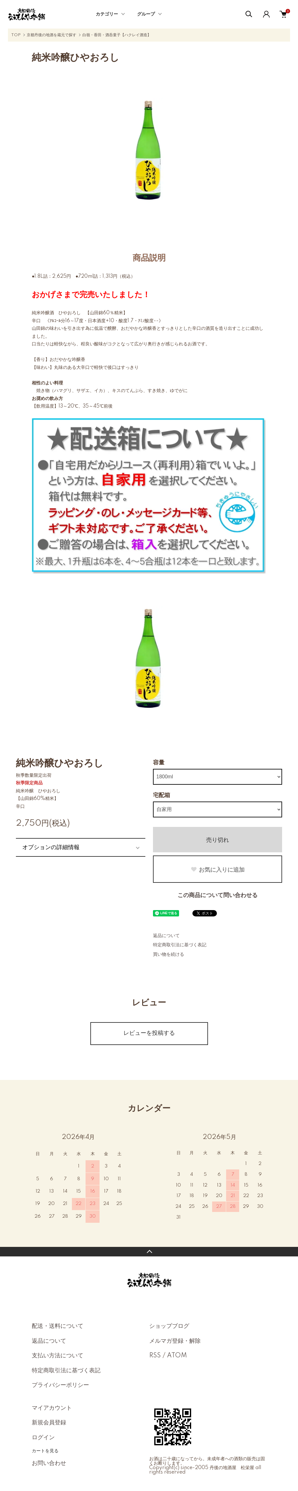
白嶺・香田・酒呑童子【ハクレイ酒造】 (116, 35)
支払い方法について (57, 1356)
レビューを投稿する (149, 1033)
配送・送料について (57, 1326)
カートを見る (45, 1450)
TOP (16, 35)
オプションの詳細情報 (51, 847)
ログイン (43, 1437)
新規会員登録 (49, 1423)
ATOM (177, 1356)
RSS (155, 1356)
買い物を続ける (168, 954)
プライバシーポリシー (60, 1385)
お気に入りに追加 (218, 870)
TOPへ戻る (149, 1251)
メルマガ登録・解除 (175, 1341)
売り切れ (217, 840)
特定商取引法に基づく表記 (179, 945)
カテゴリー (107, 14)
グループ (146, 14)
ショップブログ (169, 1326)
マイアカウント (52, 1408)
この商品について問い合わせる (217, 895)
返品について (166, 935)
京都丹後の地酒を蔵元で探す (51, 35)
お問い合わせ (49, 1463)
